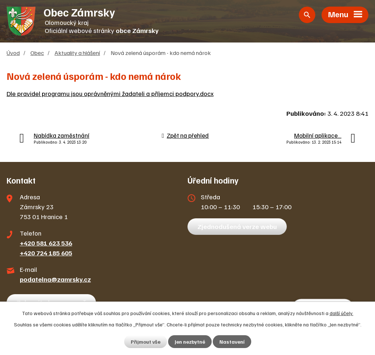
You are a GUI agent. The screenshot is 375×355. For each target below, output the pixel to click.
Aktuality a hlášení (77, 52)
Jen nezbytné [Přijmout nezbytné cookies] (190, 342)
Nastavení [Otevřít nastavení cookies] (232, 342)
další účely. (341, 313)
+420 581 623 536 (46, 243)
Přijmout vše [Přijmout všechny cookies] (145, 342)
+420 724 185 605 (46, 253)
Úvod (13, 52)
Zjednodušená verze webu (237, 226)
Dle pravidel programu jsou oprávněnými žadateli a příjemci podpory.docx (110, 93)
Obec (37, 52)
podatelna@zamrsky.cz (55, 279)
